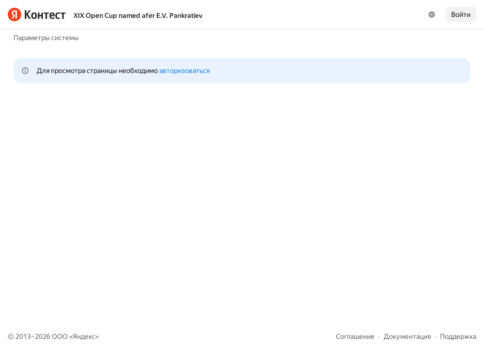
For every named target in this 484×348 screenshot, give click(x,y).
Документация (407, 336)
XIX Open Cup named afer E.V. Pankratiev (138, 15)
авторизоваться (184, 70)
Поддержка (458, 336)
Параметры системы (46, 38)
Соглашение (355, 336)
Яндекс (84, 336)
